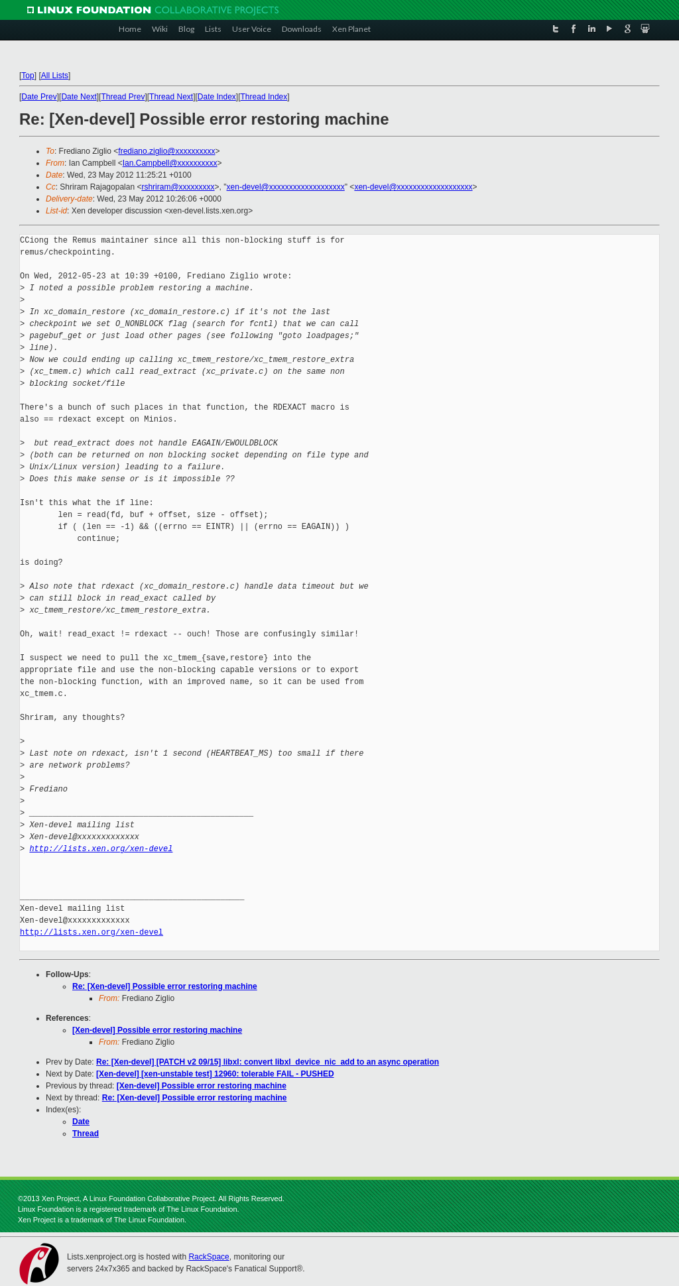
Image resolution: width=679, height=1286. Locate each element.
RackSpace (208, 1256)
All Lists (54, 75)
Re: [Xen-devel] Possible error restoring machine (164, 986)
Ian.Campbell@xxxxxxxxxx (170, 163)
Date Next (78, 96)
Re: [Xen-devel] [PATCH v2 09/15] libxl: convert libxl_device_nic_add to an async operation (267, 1062)
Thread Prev (123, 96)
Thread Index (264, 96)
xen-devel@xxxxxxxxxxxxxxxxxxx (286, 187)
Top (27, 75)
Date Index (217, 96)
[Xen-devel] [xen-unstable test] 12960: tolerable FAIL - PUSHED (215, 1074)
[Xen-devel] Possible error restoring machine (157, 1030)
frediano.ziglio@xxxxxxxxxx (166, 151)
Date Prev (38, 96)
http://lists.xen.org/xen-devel (100, 848)
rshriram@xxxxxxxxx (177, 187)
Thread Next (171, 96)
